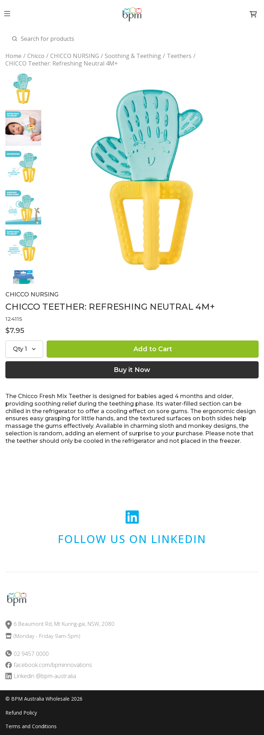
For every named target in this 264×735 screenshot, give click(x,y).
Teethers (179, 56)
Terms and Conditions (31, 726)
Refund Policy (21, 713)
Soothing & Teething (133, 56)
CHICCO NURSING (74, 56)
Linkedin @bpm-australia (45, 676)
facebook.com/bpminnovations (53, 665)
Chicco (35, 56)
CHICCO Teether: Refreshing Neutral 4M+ (61, 63)
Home (13, 56)
